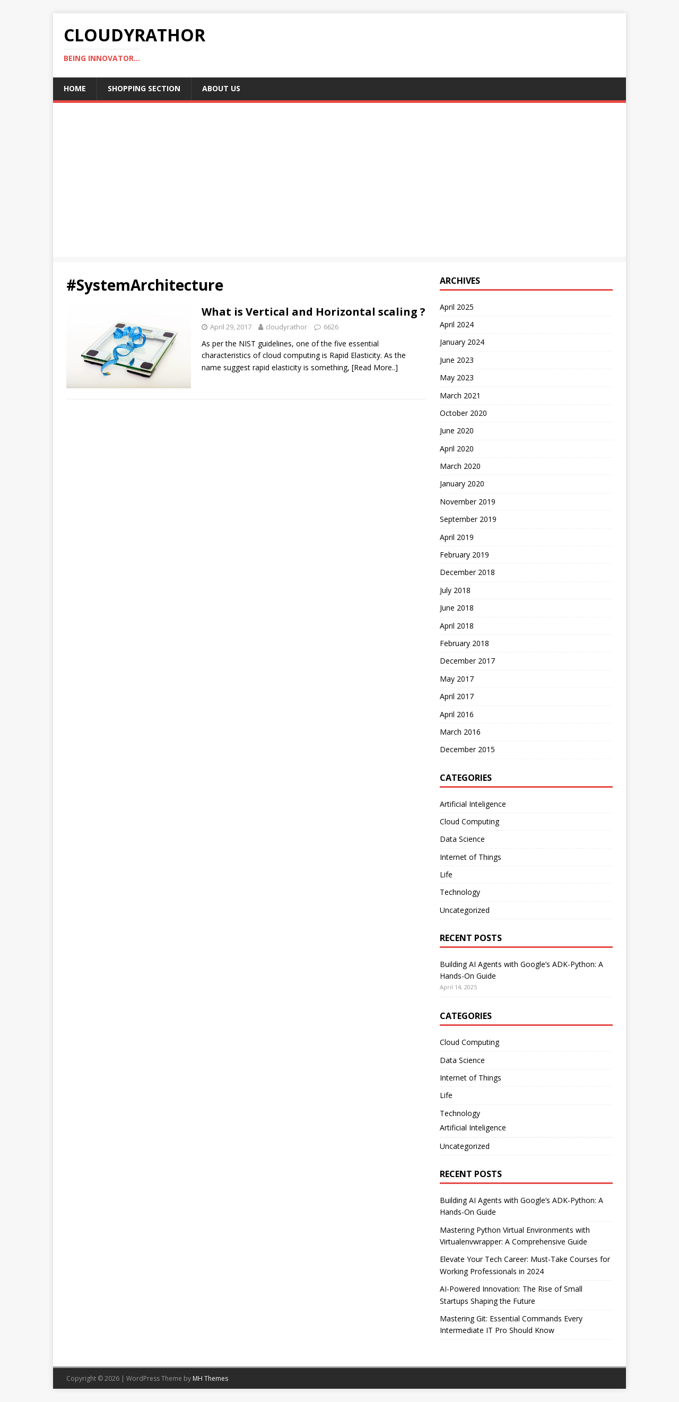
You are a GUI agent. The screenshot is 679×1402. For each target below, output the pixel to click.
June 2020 (457, 430)
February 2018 (464, 643)
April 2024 (457, 324)
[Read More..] (375, 367)
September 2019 (468, 519)
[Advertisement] (339, 182)
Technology (460, 892)
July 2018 (455, 590)
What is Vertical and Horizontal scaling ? (313, 311)
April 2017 (457, 696)
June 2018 (457, 608)
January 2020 (462, 483)
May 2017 (457, 679)
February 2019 (464, 555)
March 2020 (460, 466)
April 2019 (457, 537)
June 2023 (457, 360)
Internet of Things (470, 857)
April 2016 (457, 714)
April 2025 (457, 307)
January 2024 (462, 342)
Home (75, 88)
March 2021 (460, 395)
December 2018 (467, 572)
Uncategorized (465, 910)
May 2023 (457, 377)
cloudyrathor (286, 327)
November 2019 (467, 502)
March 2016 (460, 732)
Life (446, 874)
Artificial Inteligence (473, 804)
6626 (331, 327)
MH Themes (210, 1378)
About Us (221, 88)
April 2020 (457, 448)
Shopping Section (144, 88)
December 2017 (467, 661)
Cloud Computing (469, 821)
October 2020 (463, 413)
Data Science (462, 839)
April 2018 (457, 626)
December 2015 (467, 749)
